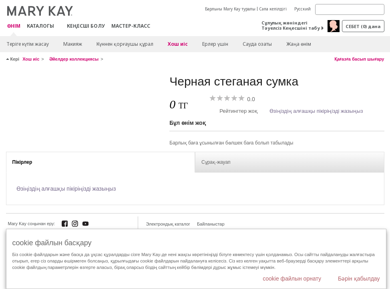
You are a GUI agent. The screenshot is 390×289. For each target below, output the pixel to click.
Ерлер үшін (215, 44)
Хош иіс (178, 44)
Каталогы (40, 25)
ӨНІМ (13, 26)
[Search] (349, 9)
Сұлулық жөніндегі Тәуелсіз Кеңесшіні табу (290, 25)
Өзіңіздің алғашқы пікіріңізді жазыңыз (316, 111)
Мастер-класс (130, 25)
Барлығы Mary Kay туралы (230, 9)
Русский (302, 9)
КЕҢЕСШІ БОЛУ (86, 25)
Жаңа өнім (298, 44)
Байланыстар (211, 224)
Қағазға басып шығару (359, 59)
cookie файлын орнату (292, 278)
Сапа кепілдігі (273, 9)
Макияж (72, 44)
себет (363, 26)
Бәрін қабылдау (359, 278)
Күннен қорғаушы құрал (124, 44)
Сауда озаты (257, 44)
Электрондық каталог (168, 224)
